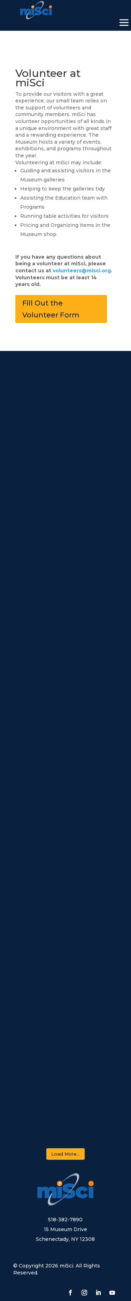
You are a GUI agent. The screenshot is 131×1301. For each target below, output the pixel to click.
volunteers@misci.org (82, 270)
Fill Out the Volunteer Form (50, 309)
